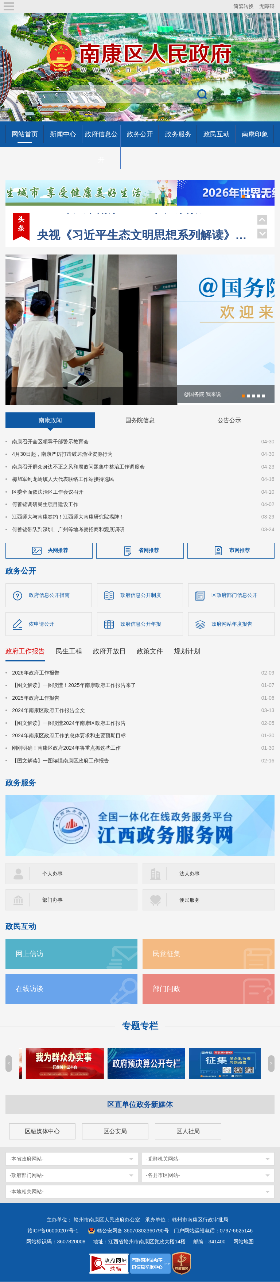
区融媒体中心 (42, 1131)
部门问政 (166, 989)
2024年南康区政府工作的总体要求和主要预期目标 (68, 736)
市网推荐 (239, 551)
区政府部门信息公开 (234, 595)
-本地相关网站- (26, 1192)
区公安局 (115, 1131)
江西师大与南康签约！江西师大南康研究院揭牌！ (68, 517)
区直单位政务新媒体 (140, 1105)
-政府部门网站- (26, 1175)
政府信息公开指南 (49, 595)
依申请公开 (41, 624)
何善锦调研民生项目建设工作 (45, 505)
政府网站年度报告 (231, 624)
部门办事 (52, 900)
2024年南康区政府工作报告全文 (48, 711)
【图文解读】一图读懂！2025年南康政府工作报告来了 (74, 686)
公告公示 (229, 420)
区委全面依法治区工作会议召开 (47, 492)
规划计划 (187, 651)
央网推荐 (58, 551)
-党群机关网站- (163, 1159)
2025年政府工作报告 (35, 698)
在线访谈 (29, 989)
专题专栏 (140, 1026)
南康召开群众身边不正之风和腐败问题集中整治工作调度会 (78, 467)
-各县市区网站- (163, 1175)
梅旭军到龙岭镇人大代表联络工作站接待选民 (63, 479)
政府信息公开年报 (140, 624)
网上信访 (29, 954)
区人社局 (188, 1131)
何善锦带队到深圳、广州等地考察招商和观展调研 (68, 530)
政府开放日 (109, 651)
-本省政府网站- (26, 1159)
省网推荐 (149, 551)
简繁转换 (243, 6)
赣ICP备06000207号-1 (52, 1231)
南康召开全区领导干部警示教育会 (50, 442)
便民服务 (189, 900)
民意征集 (166, 954)
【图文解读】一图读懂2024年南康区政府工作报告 (68, 723)
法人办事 (189, 874)
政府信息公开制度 (140, 595)
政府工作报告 (25, 651)
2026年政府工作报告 (35, 673)
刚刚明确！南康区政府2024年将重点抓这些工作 (66, 748)
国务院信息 (140, 420)
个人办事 (52, 874)
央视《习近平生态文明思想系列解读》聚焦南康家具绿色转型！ (143, 220)
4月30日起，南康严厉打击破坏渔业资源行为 (62, 455)
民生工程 (69, 651)
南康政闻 (50, 420)
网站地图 (243, 1242)
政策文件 (150, 651)
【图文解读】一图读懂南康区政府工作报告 (60, 761)
